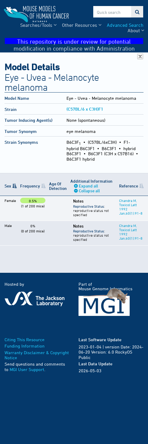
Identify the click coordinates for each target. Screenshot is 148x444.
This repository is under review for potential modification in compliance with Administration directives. (78, 41)
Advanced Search (125, 25)
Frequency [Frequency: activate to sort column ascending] (30, 185)
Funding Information (25, 345)
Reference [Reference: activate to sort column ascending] (128, 185)
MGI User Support (27, 369)
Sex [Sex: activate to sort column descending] (8, 185)
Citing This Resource (25, 339)
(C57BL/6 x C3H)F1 (84, 109)
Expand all (88, 185)
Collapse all (89, 190)
